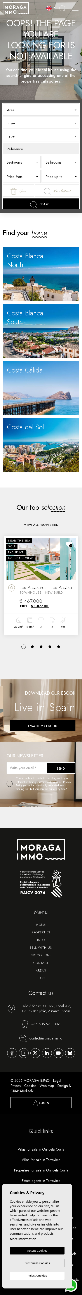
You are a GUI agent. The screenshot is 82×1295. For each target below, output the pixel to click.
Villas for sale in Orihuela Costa (41, 1149)
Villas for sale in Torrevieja (41, 1159)
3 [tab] (41, 646)
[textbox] (44, 110)
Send (61, 768)
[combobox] (41, 109)
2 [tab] (32, 646)
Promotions (41, 955)
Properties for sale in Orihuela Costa (41, 1170)
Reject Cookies (37, 1276)
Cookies (30, 1085)
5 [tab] (58, 646)
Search (41, 204)
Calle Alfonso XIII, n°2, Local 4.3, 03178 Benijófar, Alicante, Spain (39, 1009)
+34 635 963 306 (41, 1024)
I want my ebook (42, 726)
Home (41, 925)
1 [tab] (23, 647)
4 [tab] (50, 646)
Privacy (15, 1085)
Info (41, 940)
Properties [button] (41, 932)
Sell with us (41, 947)
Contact (41, 963)
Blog (41, 978)
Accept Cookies (37, 1251)
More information (23, 1239)
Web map (47, 1085)
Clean (18, 191)
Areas (41, 970)
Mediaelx (26, 1091)
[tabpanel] (41, 585)
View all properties (41, 525)
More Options (57, 191)
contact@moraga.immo (40, 1038)
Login (41, 1103)
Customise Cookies (37, 1263)
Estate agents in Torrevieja (41, 1180)
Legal (57, 1080)
